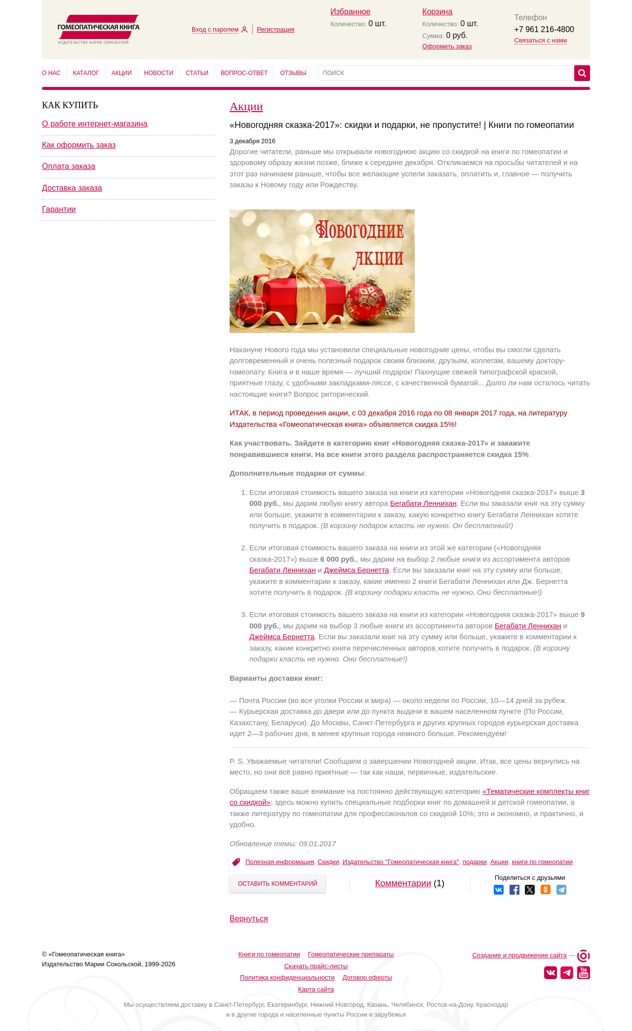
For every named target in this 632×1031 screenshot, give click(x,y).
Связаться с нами (540, 40)
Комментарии (403, 883)
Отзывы (293, 73)
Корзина (437, 11)
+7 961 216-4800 (544, 29)
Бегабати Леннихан (423, 503)
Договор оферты (367, 977)
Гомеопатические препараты (351, 954)
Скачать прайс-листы (316, 966)
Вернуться (249, 918)
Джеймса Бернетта (356, 570)
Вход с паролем (215, 29)
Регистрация (275, 29)
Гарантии (59, 209)
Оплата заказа (68, 166)
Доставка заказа (72, 188)
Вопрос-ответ (244, 73)
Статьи (197, 73)
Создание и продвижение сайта (519, 955)
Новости (158, 73)
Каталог (86, 73)
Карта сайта (316, 989)
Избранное (350, 11)
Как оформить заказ (79, 145)
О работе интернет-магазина (95, 124)
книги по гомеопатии (542, 862)
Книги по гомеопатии (269, 954)
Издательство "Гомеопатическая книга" (401, 862)
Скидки (328, 862)
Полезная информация (279, 862)
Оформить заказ (447, 46)
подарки (475, 862)
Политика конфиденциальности (287, 977)
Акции (122, 73)
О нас (51, 73)
